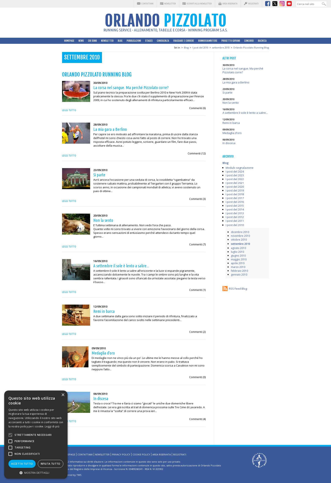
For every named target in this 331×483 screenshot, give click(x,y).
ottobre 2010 (239, 239)
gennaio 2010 (239, 274)
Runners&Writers (207, 40)
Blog (120, 40)
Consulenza (163, 40)
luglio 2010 (237, 252)
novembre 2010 (240, 236)
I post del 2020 (235, 187)
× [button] (62, 395)
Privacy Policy (121, 454)
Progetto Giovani (230, 40)
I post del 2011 (235, 221)
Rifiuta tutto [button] (50, 464)
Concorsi (249, 40)
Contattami (147, 3)
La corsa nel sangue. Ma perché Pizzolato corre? (242, 70)
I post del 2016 (235, 202)
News (81, 40)
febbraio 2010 (239, 271)
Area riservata (229, 3)
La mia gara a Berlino (235, 82)
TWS (78, 474)
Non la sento (230, 102)
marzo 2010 (238, 267)
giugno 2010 (238, 255)
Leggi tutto (69, 110)
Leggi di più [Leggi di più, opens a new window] (52, 426)
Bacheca (262, 40)
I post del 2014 (235, 209)
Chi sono (92, 40)
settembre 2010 (221, 47)
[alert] (36, 435)
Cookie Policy (141, 454)
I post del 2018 (235, 194)
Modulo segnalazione (240, 168)
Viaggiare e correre (183, 40)
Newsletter (170, 3)
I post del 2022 (235, 179)
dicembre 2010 (240, 232)
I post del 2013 (235, 213)
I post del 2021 (235, 183)
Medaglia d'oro (232, 133)
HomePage (69, 40)
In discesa (228, 143)
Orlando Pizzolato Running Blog (251, 47)
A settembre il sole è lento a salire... (245, 113)
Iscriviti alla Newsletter (199, 3)
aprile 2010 (237, 263)
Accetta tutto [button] (22, 464)
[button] (35, 473)
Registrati (253, 3)
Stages (149, 40)
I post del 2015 (235, 205)
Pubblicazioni (134, 40)
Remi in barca (231, 123)
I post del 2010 (200, 47)
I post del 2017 (235, 198)
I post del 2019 (235, 190)
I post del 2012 (235, 217)
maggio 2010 (239, 259)
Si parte (227, 92)
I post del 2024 (235, 171)
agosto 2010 (238, 248)
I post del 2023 (235, 175)
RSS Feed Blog (238, 288)
